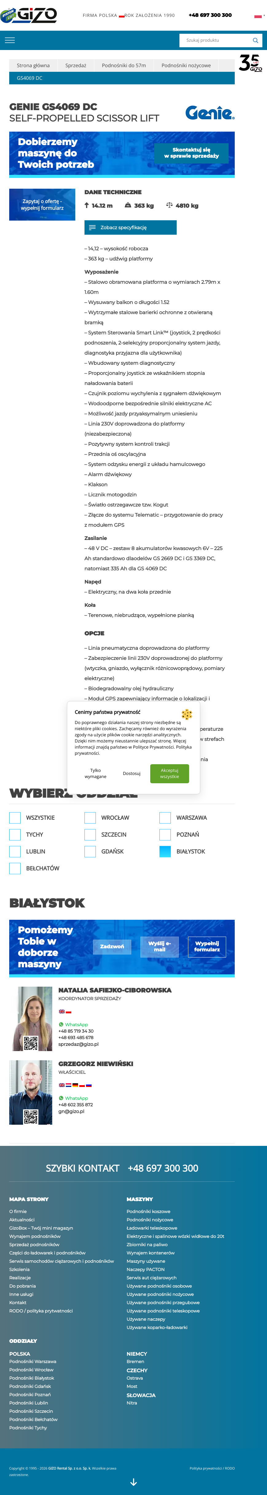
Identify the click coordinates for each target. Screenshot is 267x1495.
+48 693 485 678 (75, 1037)
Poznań (187, 834)
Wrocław (115, 818)
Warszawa (191, 818)
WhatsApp (73, 1024)
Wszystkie (40, 818)
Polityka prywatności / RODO (212, 1468)
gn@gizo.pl (71, 1111)
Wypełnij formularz (207, 947)
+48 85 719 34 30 (75, 1031)
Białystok (190, 851)
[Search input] (218, 40)
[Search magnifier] (255, 40)
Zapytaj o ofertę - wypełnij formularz (42, 204)
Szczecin (114, 834)
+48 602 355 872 (75, 1105)
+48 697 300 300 (163, 1168)
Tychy (34, 834)
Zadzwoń (112, 947)
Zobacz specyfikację (118, 227)
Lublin (35, 851)
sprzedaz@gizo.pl (78, 1044)
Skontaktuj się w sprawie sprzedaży (191, 153)
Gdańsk (112, 851)
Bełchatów (42, 868)
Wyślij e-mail (159, 947)
